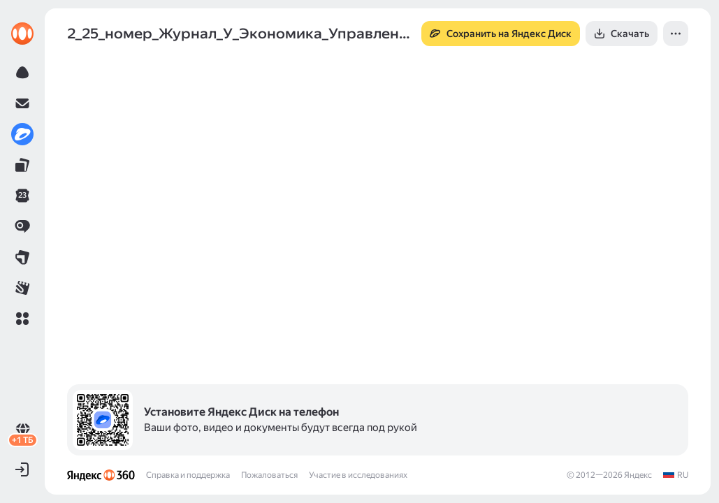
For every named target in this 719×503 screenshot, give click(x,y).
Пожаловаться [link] (269, 475)
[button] (22, 318)
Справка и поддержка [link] (188, 475)
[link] (22, 33)
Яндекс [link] (638, 475)
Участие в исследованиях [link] (358, 475)
